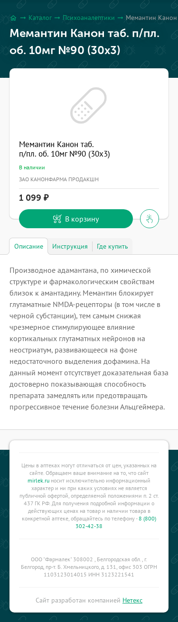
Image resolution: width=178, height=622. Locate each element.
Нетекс (132, 600)
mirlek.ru (38, 480)
